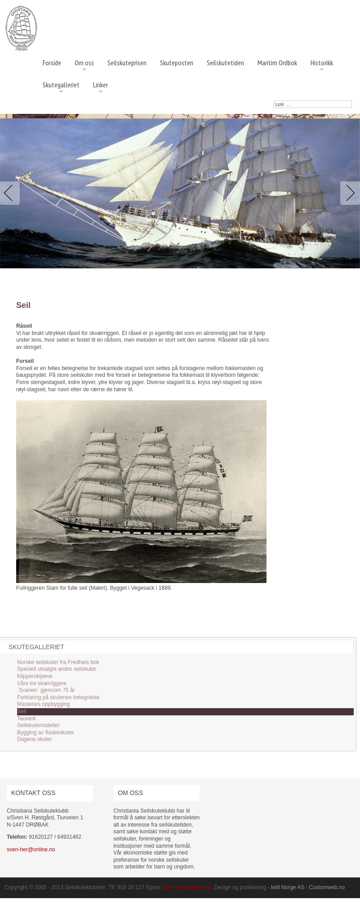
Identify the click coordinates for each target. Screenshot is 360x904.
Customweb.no (327, 887)
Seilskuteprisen (127, 62)
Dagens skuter (34, 739)
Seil (21, 711)
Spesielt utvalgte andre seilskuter (56, 669)
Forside (52, 62)
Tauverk (26, 718)
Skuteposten (176, 62)
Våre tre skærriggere (42, 683)
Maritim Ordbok (277, 62)
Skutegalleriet (61, 88)
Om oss (84, 66)
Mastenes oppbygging (43, 704)
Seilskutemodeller (38, 725)
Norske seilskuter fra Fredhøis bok (58, 662)
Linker (100, 88)
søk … (273, 100)
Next (348, 193)
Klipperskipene (35, 676)
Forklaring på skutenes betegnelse (58, 697)
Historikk (322, 66)
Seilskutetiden (225, 62)
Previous (11, 193)
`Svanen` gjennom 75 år (46, 690)
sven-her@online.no (31, 849)
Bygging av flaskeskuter (45, 732)
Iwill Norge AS (288, 887)
